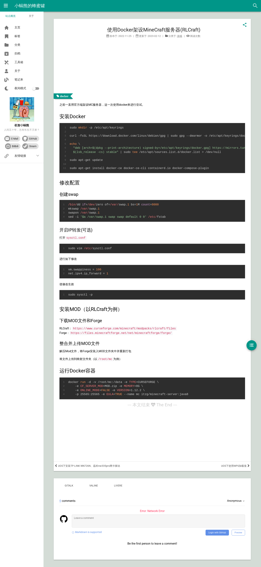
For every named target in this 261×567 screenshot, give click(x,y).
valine (93, 485)
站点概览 (10, 15)
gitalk (69, 485)
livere (118, 485)
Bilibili (15, 146)
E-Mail (14, 138)
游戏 (179, 36)
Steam (32, 146)
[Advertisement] (22, 219)
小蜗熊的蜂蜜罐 (29, 5)
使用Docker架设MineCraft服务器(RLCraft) (153, 30)
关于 (31, 15)
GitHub (33, 138)
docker (64, 96)
